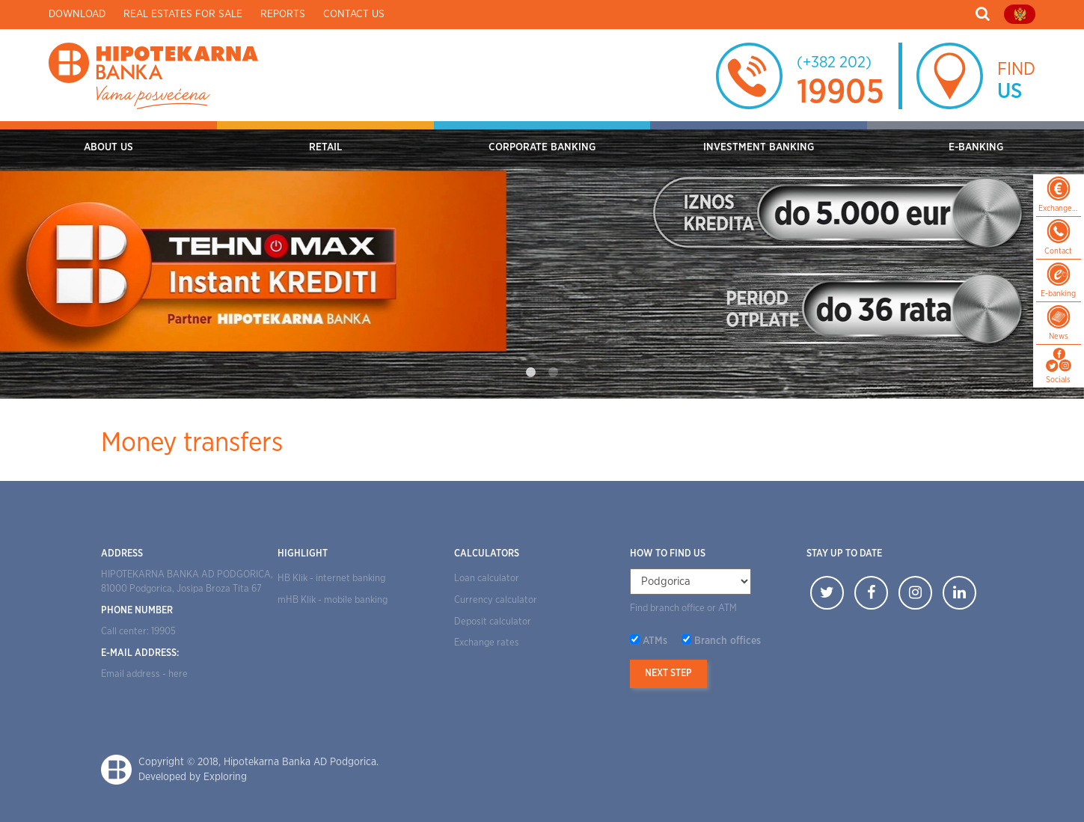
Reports (282, 14)
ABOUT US (108, 147)
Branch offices (727, 641)
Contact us (354, 14)
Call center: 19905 (138, 632)
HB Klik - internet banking (331, 578)
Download (77, 14)
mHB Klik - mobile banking (333, 600)
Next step (668, 673)
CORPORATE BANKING (542, 147)
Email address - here (144, 674)
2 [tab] (553, 372)
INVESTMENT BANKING (758, 147)
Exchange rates (486, 643)
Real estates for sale (182, 14)
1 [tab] (531, 372)
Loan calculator (486, 578)
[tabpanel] (542, 260)
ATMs (655, 641)
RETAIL (325, 147)
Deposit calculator (492, 622)
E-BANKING (976, 147)
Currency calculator (495, 600)
